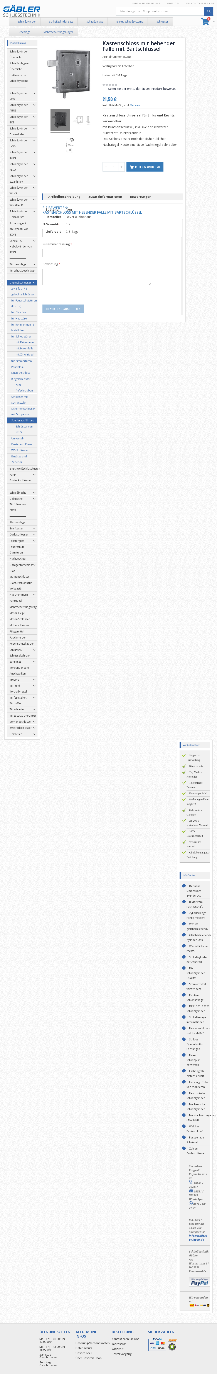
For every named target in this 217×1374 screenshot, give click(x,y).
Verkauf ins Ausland (194, 844)
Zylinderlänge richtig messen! (196, 915)
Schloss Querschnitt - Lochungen (194, 1044)
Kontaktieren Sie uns (145, 3)
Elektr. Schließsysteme (129, 21)
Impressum (119, 1344)
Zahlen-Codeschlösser (196, 1151)
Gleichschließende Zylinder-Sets (199, 937)
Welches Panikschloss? (195, 1129)
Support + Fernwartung (193, 758)
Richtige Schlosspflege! (195, 997)
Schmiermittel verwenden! (196, 986)
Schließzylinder (27, 21)
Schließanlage (94, 21)
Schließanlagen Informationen (197, 1019)
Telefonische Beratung (194, 785)
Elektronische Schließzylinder (196, 1095)
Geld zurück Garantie (194, 812)
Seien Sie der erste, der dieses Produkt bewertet (144, 89)
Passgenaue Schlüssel (195, 1140)
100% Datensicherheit (195, 833)
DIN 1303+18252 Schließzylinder (198, 1008)
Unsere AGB (84, 1353)
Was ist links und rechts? (198, 948)
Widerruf (117, 1349)
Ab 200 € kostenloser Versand (197, 823)
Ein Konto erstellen (200, 3)
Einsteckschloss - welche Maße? (198, 1031)
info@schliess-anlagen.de (198, 1237)
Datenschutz (84, 1348)
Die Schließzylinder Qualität (196, 973)
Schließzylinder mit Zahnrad (197, 959)
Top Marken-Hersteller (195, 774)
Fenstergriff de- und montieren (197, 1084)
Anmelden (173, 3)
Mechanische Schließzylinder (196, 1106)
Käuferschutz (196, 766)
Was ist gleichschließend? (197, 926)
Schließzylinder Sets (61, 21)
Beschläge (24, 32)
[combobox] (165, 11)
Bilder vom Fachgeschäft (195, 904)
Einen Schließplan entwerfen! (193, 1060)
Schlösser (162, 21)
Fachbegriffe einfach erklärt (196, 1073)
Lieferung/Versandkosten (93, 1343)
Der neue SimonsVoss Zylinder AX (194, 890)
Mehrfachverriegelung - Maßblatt (201, 1118)
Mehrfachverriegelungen (59, 32)
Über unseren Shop (89, 1358)
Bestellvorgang (121, 1354)
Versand (138, 105)
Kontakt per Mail (198, 793)
